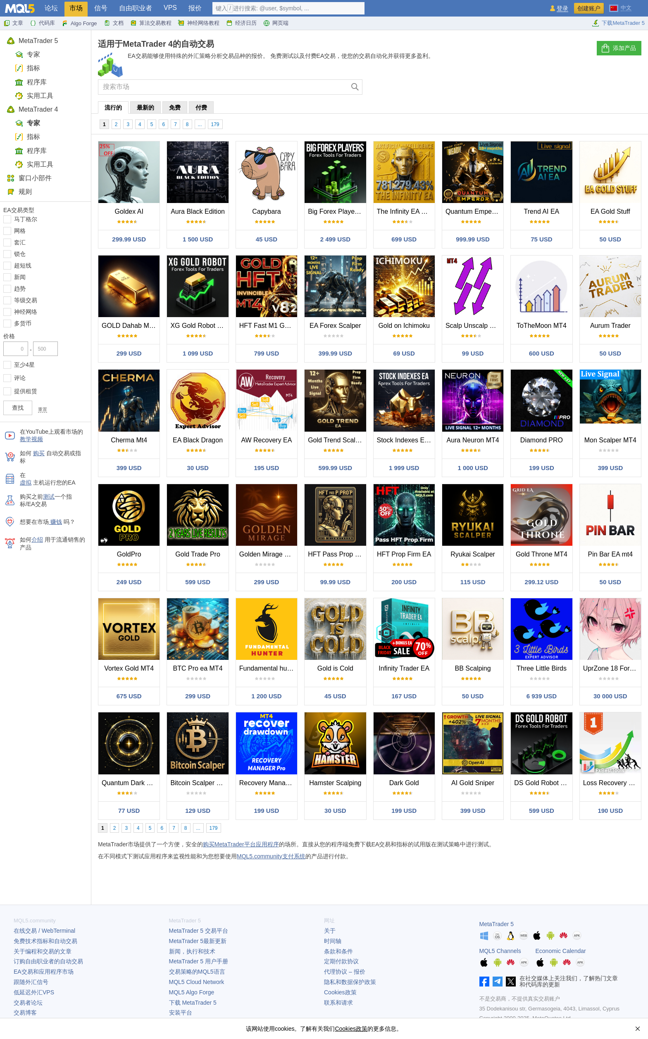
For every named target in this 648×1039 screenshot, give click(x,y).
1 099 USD (198, 353)
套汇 (20, 242)
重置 (42, 409)
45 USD (267, 239)
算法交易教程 (151, 23)
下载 (193, 1002)
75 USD (542, 239)
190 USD (610, 810)
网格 (20, 230)
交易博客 (25, 1012)
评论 (20, 378)
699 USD (404, 239)
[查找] (355, 87)
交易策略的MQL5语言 (197, 971)
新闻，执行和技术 (192, 951)
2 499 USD (335, 239)
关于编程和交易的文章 (42, 951)
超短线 (22, 265)
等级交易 (25, 300)
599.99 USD (335, 467)
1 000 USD (472, 467)
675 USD (129, 696)
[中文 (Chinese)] (620, 7)
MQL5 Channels (500, 951)
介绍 (37, 539)
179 (215, 124)
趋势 (20, 288)
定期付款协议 (341, 961)
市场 (76, 8)
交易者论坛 (28, 1002)
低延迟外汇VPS (34, 992)
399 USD (129, 467)
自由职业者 (135, 8)
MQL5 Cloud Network (196, 982)
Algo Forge (79, 23)
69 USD (404, 353)
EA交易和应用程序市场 (44, 971)
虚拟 (25, 482)
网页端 (275, 23)
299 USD (129, 353)
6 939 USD (541, 696)
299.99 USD (129, 239)
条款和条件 (338, 951)
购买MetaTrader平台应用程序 (241, 844)
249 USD (129, 581)
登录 (562, 8)
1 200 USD (266, 696)
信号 (100, 8)
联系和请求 (338, 1002)
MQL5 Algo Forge (191, 992)
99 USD (473, 353)
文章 (13, 23)
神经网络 (25, 311)
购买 (39, 453)
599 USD (197, 581)
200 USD (404, 581)
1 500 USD (198, 239)
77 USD (129, 810)
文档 (114, 23)
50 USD (611, 239)
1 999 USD (404, 467)
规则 (19, 192)
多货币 (22, 323)
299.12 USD (542, 581)
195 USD (266, 467)
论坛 (51, 8)
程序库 (31, 82)
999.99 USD (473, 239)
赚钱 (55, 521)
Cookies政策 (340, 992)
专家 (27, 54)
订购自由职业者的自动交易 (48, 961)
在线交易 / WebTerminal (44, 930)
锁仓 (20, 254)
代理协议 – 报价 (344, 971)
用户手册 (198, 961)
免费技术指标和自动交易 (45, 941)
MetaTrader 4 (32, 109)
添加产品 (618, 48)
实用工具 (34, 96)
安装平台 (180, 1012)
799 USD (266, 353)
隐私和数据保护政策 (350, 982)
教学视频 (31, 439)
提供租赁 (25, 391)
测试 (49, 496)
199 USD (541, 467)
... (200, 124)
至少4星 (24, 364)
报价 (195, 8)
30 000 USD (610, 696)
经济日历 (241, 23)
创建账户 (588, 8)
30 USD (198, 467)
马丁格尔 (25, 219)
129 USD (197, 810)
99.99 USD (335, 581)
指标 (27, 68)
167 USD (404, 696)
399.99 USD (335, 353)
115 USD (473, 581)
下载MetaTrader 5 (618, 23)
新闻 (20, 277)
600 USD (541, 353)
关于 (330, 930)
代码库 (42, 23)
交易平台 (198, 930)
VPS (170, 7)
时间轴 (332, 941)
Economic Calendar (561, 951)
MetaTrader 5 (32, 41)
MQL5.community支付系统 (271, 856)
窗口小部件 (29, 178)
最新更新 (198, 941)
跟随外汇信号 (31, 982)
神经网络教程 (198, 23)
